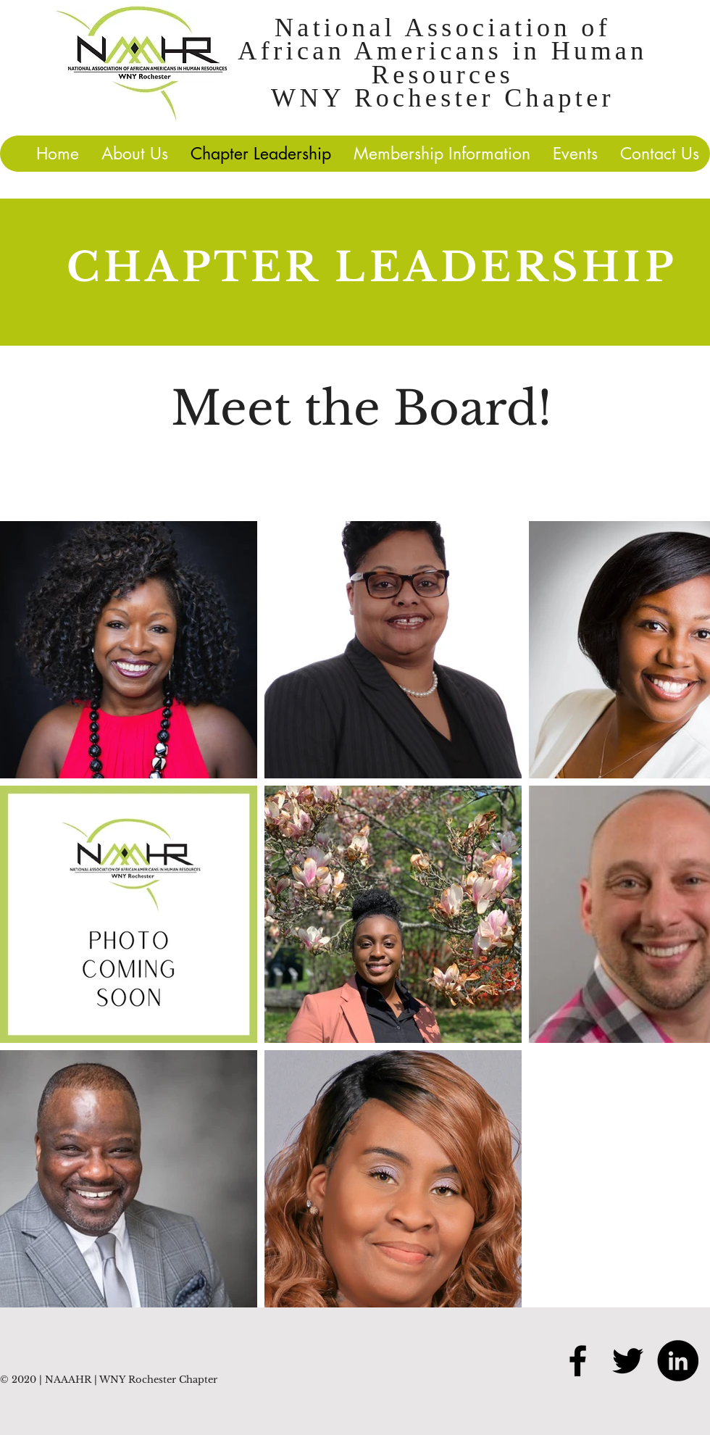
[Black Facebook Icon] (577, 1360)
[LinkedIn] (677, 1360)
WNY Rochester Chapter (442, 97)
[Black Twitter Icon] (627, 1360)
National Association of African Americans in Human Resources (442, 51)
